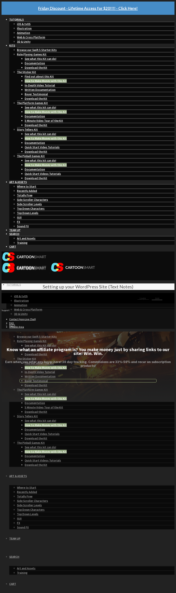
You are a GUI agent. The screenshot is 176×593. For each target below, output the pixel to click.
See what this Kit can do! (40, 59)
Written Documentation (40, 90)
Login (143, 298)
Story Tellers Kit (27, 129)
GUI (19, 217)
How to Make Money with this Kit (46, 81)
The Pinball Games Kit (31, 156)
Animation (23, 33)
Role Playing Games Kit (31, 54)
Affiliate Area (16, 327)
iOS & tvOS (23, 24)
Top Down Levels (27, 213)
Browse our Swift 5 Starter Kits (37, 50)
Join (157, 298)
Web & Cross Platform (31, 37)
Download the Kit (36, 67)
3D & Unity (23, 41)
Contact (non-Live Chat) (22, 319)
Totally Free (24, 195)
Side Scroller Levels (29, 204)
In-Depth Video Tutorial (40, 85)
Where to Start (26, 186)
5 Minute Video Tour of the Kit (44, 120)
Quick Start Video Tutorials (42, 147)
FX (18, 222)
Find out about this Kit (39, 76)
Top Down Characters (31, 208)
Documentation (35, 63)
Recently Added (27, 191)
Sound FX (23, 226)
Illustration (24, 28)
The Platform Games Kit (32, 103)
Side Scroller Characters (32, 200)
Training (22, 243)
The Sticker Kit (26, 72)
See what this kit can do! (40, 107)
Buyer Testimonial (36, 94)
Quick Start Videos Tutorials (43, 174)
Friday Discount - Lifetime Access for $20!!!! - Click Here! (88, 8)
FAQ (11, 323)
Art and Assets (26, 238)
